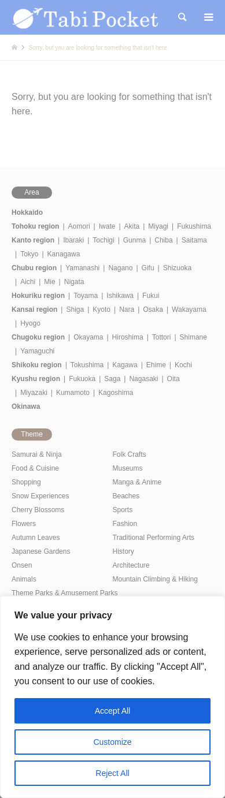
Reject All (112, 773)
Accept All (112, 710)
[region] (112, 697)
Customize (112, 742)
